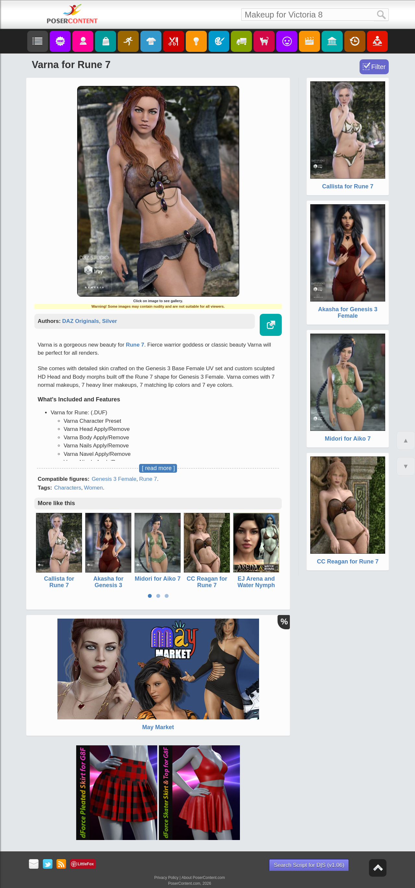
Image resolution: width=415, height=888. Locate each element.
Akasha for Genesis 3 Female (108, 585)
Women (93, 488)
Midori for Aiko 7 (158, 578)
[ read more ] (158, 468)
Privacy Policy (166, 877)
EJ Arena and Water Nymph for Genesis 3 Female (256, 588)
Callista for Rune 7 (59, 581)
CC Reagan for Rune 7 (207, 581)
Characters (67, 488)
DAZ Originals (80, 321)
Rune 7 (135, 345)
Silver (109, 321)
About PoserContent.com (203, 877)
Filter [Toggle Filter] (378, 66)
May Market (158, 727)
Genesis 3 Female (114, 479)
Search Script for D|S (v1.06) (309, 865)
